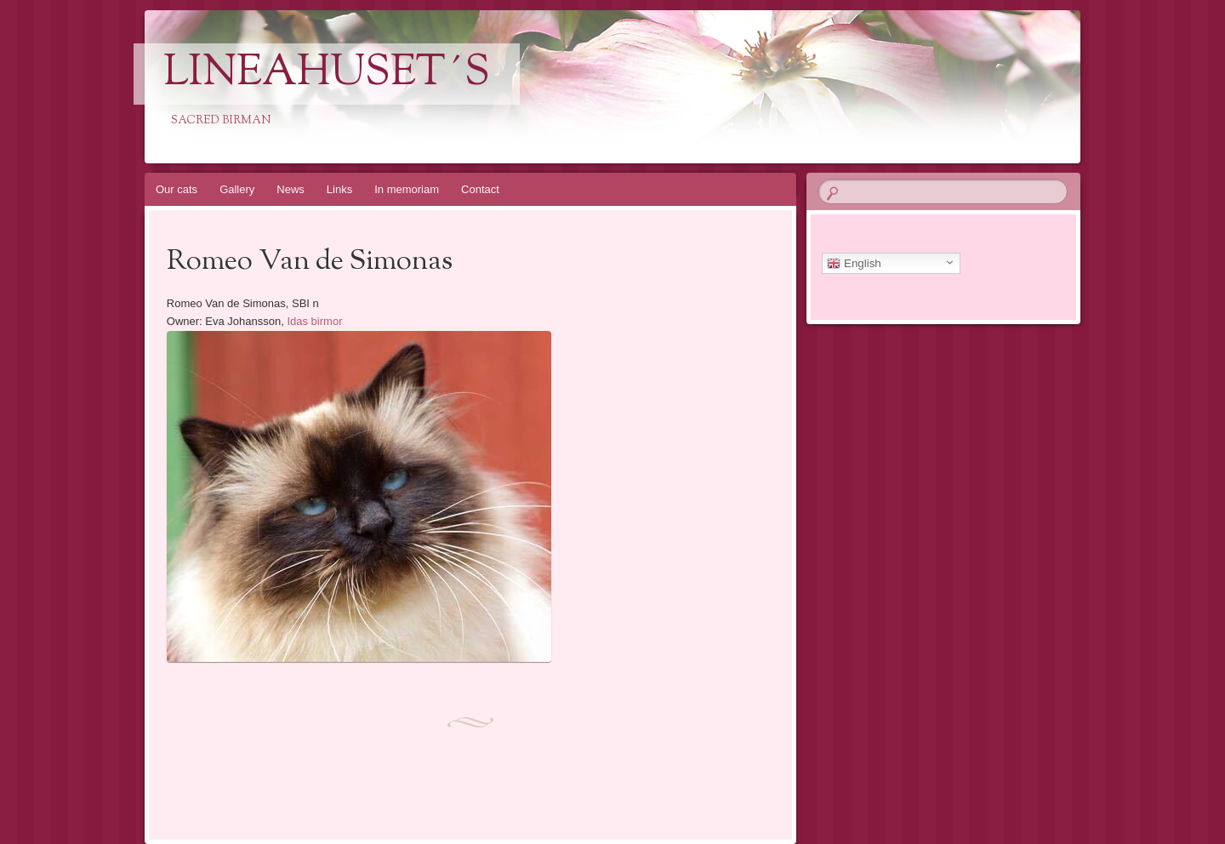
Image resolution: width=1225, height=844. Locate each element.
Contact (480, 189)
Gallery (236, 189)
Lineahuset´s (326, 74)
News (290, 189)
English (853, 264)
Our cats (176, 189)
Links (339, 189)
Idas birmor (314, 321)
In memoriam (406, 189)
